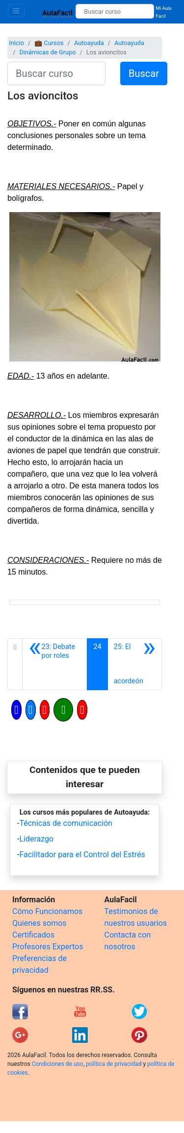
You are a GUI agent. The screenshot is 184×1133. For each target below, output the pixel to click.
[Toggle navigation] (16, 10)
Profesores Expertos (47, 946)
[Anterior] (54, 664)
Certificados (33, 935)
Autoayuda (89, 43)
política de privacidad (113, 1064)
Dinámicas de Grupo (47, 52)
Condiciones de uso (57, 1064)
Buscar (144, 73)
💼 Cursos (48, 43)
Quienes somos (39, 923)
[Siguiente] (134, 664)
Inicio (16, 43)
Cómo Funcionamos (47, 911)
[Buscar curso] (115, 11)
